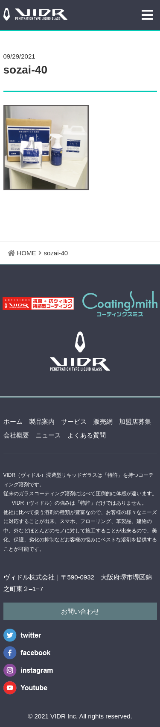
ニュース (48, 435)
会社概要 (16, 435)
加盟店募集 (135, 421)
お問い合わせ (80, 611)
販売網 (103, 421)
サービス (74, 421)
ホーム (13, 421)
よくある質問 (86, 435)
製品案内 (42, 421)
